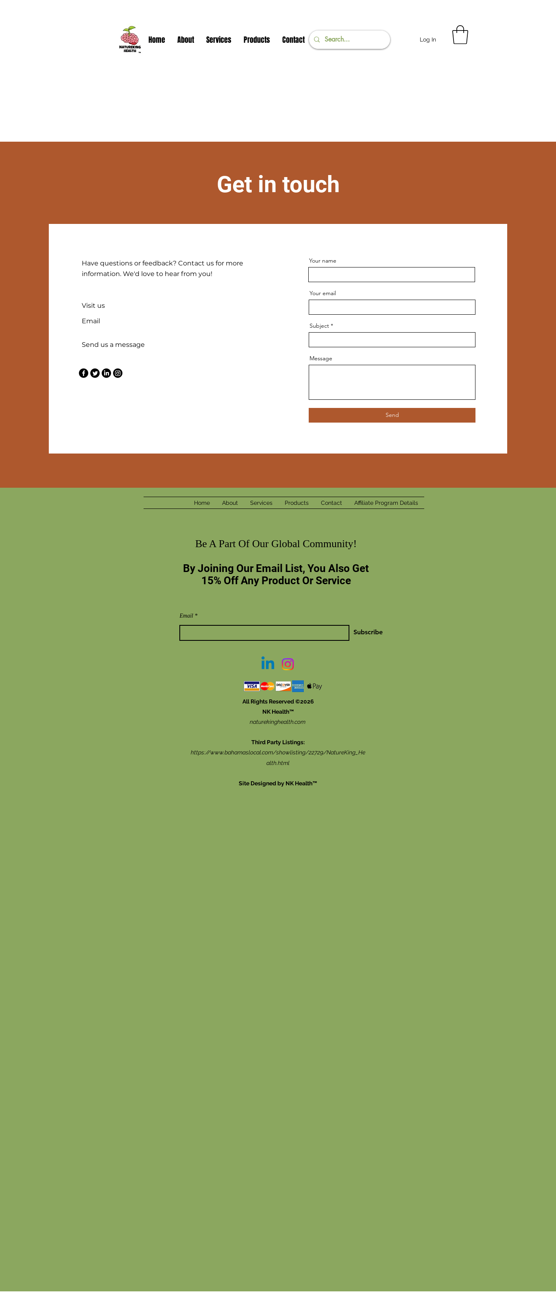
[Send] (392, 415)
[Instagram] (117, 373)
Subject (319, 326)
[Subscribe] (352, 632)
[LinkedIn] (106, 373)
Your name (322, 260)
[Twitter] (95, 373)
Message (321, 358)
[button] (460, 34)
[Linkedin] (268, 664)
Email (186, 616)
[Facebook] (83, 373)
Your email (323, 293)
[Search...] (349, 40)
